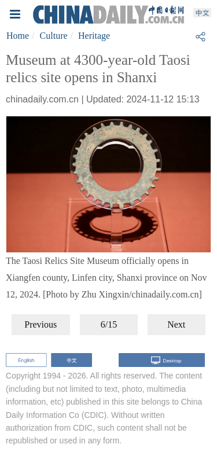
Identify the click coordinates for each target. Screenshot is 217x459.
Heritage (94, 36)
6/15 (109, 324)
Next (176, 324)
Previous (40, 324)
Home (17, 36)
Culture (54, 36)
